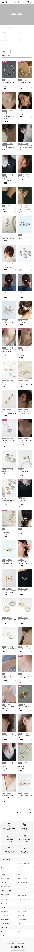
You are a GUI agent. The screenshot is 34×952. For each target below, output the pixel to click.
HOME (3, 27)
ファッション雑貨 (5, 878)
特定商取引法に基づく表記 (11, 943)
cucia (19, 935)
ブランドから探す (5, 923)
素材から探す (21, 915)
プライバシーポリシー (19, 941)
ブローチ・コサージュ (23, 870)
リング (19, 867)
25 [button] (26, 812)
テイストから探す (22, 911)
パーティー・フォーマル (23, 899)
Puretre (2, 935)
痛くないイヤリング (22, 895)
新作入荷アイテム (5, 911)
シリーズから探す (22, 919)
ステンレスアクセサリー (6, 899)
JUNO (19, 931)
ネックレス (3, 867)
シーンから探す (4, 915)
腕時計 (19, 874)
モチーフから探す (5, 919)
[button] (30, 812)
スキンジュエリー (5, 903)
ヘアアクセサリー (5, 874)
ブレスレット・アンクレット (7, 870)
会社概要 (11, 941)
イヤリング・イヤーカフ (23, 863)
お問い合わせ (21, 943)
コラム (27, 943)
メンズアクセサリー (22, 882)
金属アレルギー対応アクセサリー (5, 895)
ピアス (2, 863)
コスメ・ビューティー (23, 878)
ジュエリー (3, 882)
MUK (2, 931)
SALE (19, 923)
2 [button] (20, 812)
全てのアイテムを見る (6, 886)
